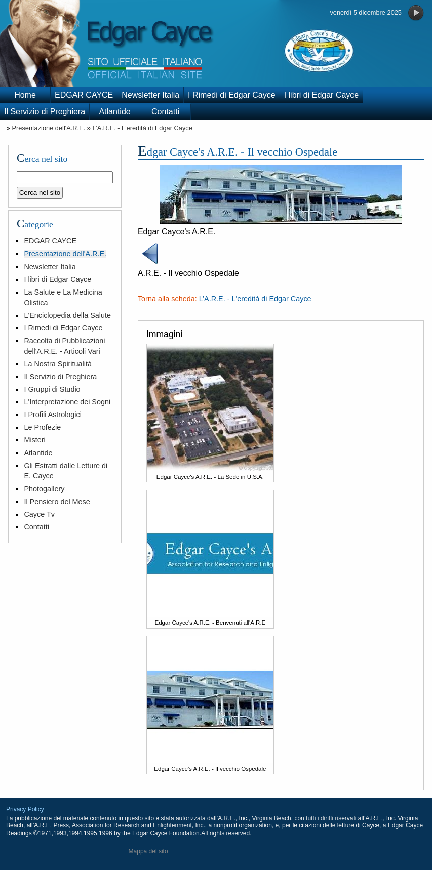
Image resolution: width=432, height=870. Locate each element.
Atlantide (114, 111)
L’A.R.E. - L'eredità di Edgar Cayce (142, 128)
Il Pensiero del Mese (57, 502)
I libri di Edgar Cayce (321, 95)
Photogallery (44, 489)
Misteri (34, 440)
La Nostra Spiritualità (58, 364)
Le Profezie (42, 427)
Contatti (165, 111)
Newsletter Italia (150, 95)
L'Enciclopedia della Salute (67, 315)
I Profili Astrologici (53, 414)
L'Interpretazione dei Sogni (67, 402)
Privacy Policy (25, 809)
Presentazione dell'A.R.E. (48, 128)
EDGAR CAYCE (84, 95)
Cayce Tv (39, 514)
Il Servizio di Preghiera (44, 111)
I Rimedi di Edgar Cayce (232, 95)
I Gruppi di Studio (52, 389)
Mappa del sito (148, 851)
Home (25, 95)
